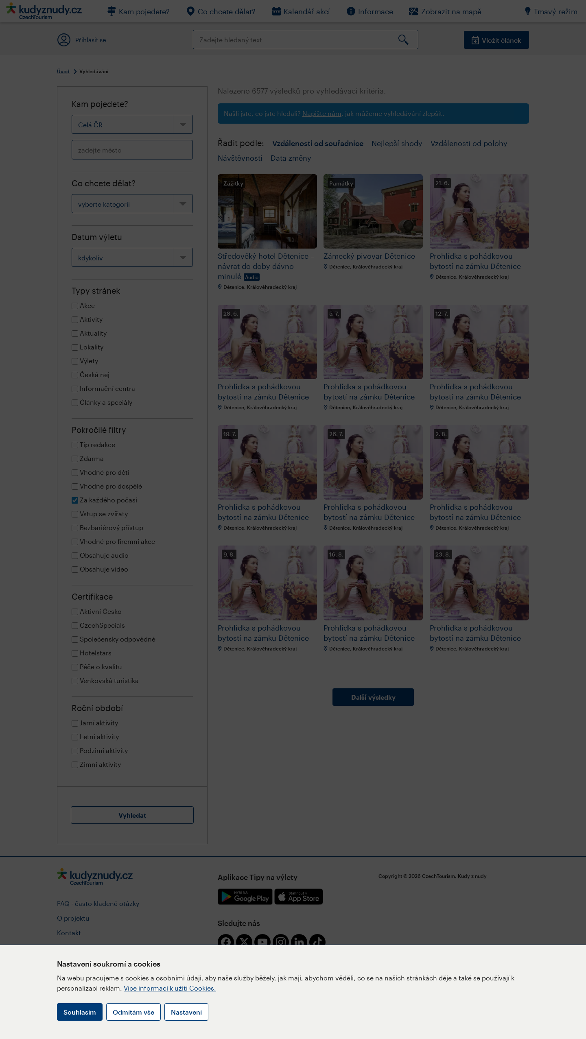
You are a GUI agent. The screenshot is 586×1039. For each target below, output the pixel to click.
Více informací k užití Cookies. (170, 988)
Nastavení (186, 1012)
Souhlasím (79, 1012)
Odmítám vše (133, 1012)
